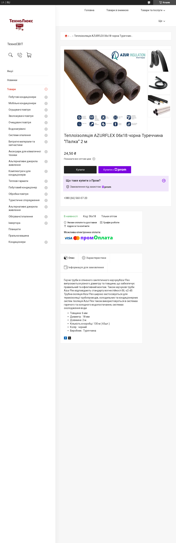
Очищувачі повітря (20, 122)
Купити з (114, 169)
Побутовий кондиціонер (23, 187)
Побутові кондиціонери (22, 97)
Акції (10, 71)
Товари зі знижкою (117, 10)
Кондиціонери (17, 241)
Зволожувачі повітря (21, 116)
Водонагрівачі (17, 128)
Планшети (15, 229)
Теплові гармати (18, 181)
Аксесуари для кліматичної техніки (25, 153)
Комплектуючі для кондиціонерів (20, 173)
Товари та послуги (151, 10)
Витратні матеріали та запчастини (22, 143)
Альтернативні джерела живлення (23, 163)
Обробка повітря (18, 193)
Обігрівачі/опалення (21, 216)
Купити (80, 169)
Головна (89, 10)
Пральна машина (19, 235)
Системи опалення (20, 135)
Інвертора (14, 223)
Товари (11, 89)
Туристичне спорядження (24, 200)
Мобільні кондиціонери (22, 103)
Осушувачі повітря (20, 109)
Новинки (12, 80)
